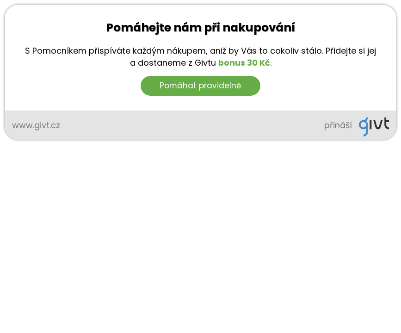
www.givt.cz (36, 125)
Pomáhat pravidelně (200, 85)
